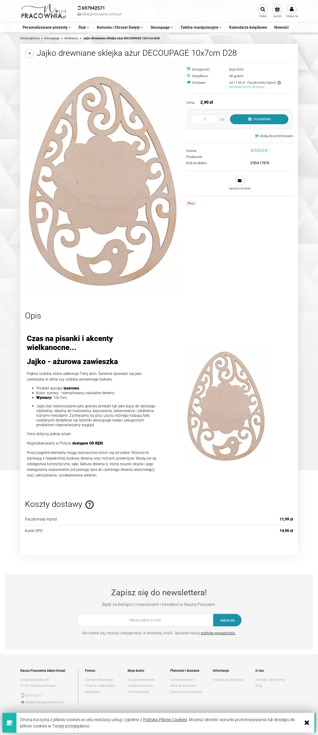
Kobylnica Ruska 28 (34, 680)
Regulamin (93, 692)
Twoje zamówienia (141, 680)
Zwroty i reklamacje (99, 680)
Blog (258, 685)
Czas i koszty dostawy (186, 692)
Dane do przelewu (183, 685)
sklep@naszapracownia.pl (44, 702)
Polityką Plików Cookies (165, 719)
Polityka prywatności (228, 680)
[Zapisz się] (227, 620)
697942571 (33, 695)
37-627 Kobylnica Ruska (38, 685)
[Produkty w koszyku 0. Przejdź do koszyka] (277, 11)
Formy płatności (182, 680)
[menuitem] (47, 27)
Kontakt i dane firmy (270, 680)
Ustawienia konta (140, 685)
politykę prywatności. (218, 633)
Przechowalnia (138, 692)
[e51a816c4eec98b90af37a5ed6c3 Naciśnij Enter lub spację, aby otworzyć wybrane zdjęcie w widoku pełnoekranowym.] (103, 179)
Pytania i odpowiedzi (100, 685)
